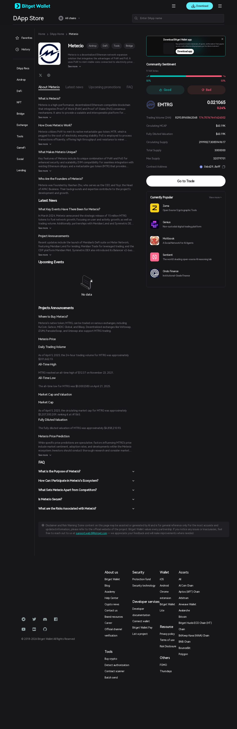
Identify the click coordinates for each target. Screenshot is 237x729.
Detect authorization (117, 665)
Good (165, 90)
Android (164, 585)
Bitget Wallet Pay (142, 627)
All (180, 579)
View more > (215, 197)
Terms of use (167, 640)
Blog (107, 585)
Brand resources (114, 616)
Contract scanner (114, 671)
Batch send (111, 677)
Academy (110, 591)
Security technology (143, 585)
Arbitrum (183, 598)
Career (108, 622)
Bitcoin (183, 616)
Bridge (129, 45)
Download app (193, 52)
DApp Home (57, 34)
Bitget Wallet (112, 579)
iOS (162, 579)
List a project (140, 633)
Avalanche (184, 610)
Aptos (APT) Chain (189, 591)
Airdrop (93, 45)
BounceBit (185, 648)
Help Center (111, 598)
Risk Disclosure (168, 646)
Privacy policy (167, 633)
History (22, 49)
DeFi (105, 45)
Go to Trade (185, 181)
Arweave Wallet (187, 604)
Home (41, 34)
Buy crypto (111, 658)
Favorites (23, 38)
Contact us (111, 610)
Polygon (183, 654)
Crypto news (112, 604)
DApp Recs (23, 68)
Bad (206, 90)
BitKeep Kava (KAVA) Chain (194, 635)
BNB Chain (185, 641)
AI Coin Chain (186, 585)
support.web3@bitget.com (91, 533)
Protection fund (141, 579)
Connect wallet (141, 621)
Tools (117, 45)
